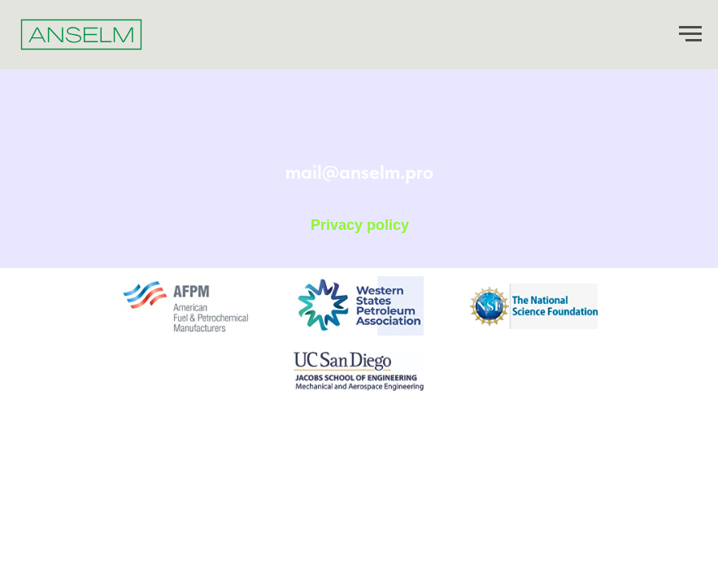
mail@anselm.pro (359, 172)
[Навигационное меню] (690, 34)
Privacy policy (360, 225)
